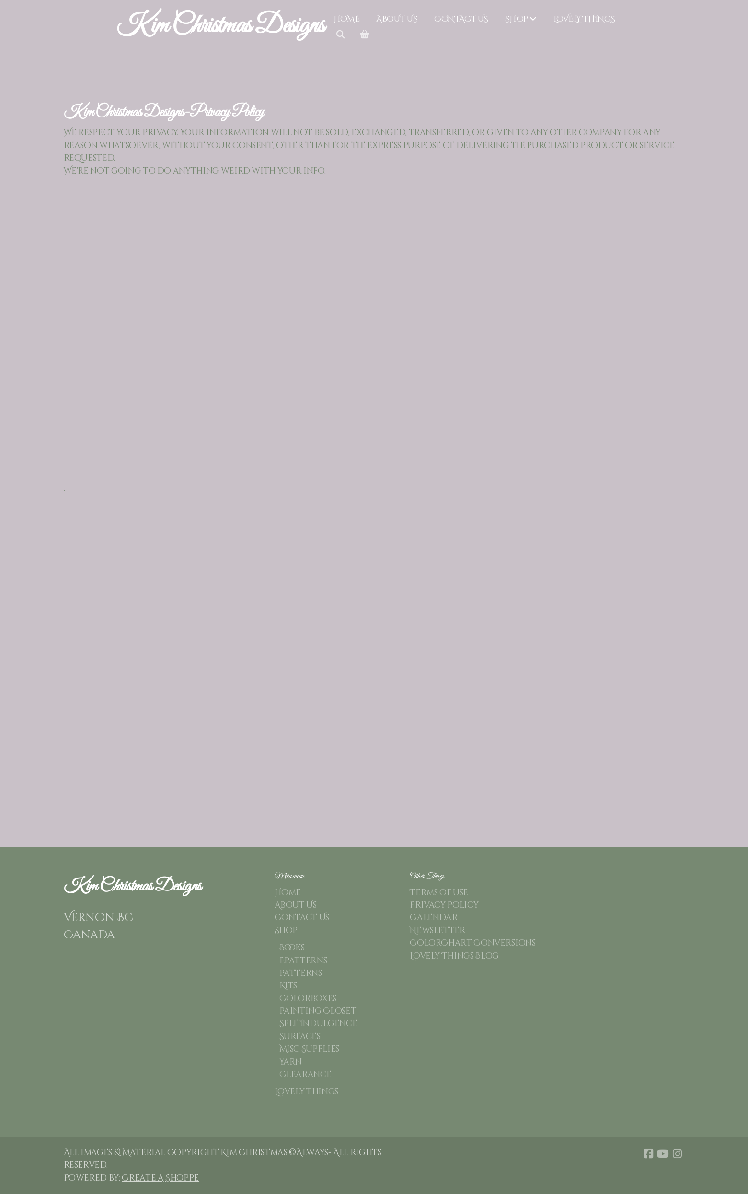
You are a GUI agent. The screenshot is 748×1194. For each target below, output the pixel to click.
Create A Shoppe (160, 1178)
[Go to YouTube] (663, 1154)
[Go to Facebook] (649, 1154)
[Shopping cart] (364, 35)
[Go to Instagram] (677, 1154)
